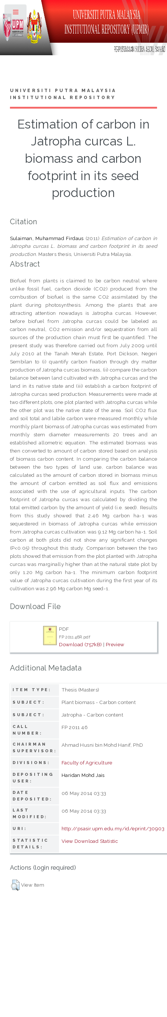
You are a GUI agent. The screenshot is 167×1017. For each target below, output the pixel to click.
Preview (115, 644)
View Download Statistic (90, 841)
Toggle (16, 14)
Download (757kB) (80, 644)
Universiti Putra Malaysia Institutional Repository (63, 94)
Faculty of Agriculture (87, 763)
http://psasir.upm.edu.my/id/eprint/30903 (113, 828)
